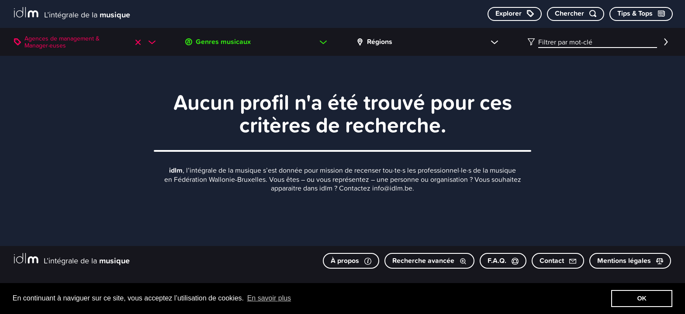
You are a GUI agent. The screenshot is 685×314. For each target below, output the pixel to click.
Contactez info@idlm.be (375, 188)
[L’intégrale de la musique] (72, 13)
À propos (351, 261)
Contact (558, 261)
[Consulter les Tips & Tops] (641, 14)
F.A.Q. (503, 261)
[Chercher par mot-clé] (575, 14)
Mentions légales (630, 261)
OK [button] (642, 298)
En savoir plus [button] (269, 298)
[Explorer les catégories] (515, 14)
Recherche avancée (429, 261)
